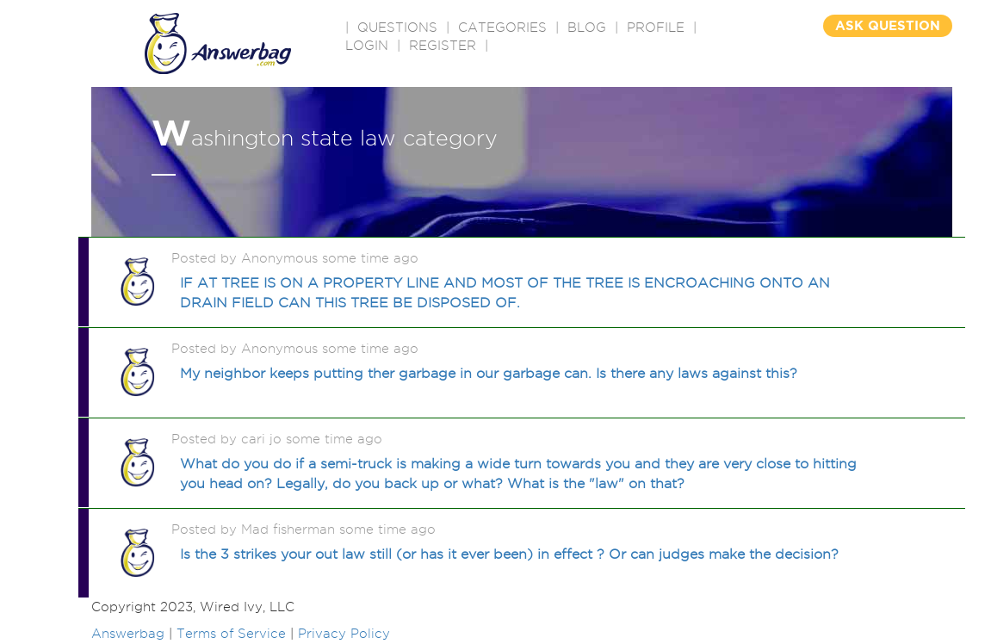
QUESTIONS (397, 27)
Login (366, 46)
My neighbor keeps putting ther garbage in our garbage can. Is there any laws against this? (488, 373)
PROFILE (655, 27)
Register (442, 46)
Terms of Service (231, 634)
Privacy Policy (344, 634)
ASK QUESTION (887, 25)
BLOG (586, 27)
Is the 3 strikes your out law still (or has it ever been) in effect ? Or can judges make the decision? (509, 554)
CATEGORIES (502, 27)
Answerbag (127, 634)
